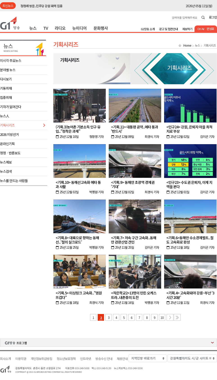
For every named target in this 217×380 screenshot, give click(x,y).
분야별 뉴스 (7, 69)
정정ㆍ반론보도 (10, 152)
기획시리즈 (7, 125)
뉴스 (32, 28)
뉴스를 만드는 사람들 (14, 180)
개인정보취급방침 (41, 359)
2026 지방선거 (9, 134)
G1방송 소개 (148, 29)
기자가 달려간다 (10, 106)
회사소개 (5, 359)
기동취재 (6, 88)
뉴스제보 (6, 162)
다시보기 (6, 79)
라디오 (60, 28)
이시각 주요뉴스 (10, 60)
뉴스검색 (6, 171)
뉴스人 (4, 116)
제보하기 (187, 29)
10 (162, 317)
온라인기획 (7, 143)
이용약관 (20, 359)
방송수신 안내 (103, 359)
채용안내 (122, 359)
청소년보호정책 (66, 359)
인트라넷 (85, 359)
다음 (170, 317)
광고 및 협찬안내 (168, 29)
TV (45, 28)
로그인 (213, 17)
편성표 (210, 29)
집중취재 (6, 97)
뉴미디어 (79, 28)
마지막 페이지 (177, 317)
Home (187, 45)
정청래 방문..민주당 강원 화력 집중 (41, 6)
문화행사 (100, 28)
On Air (200, 29)
